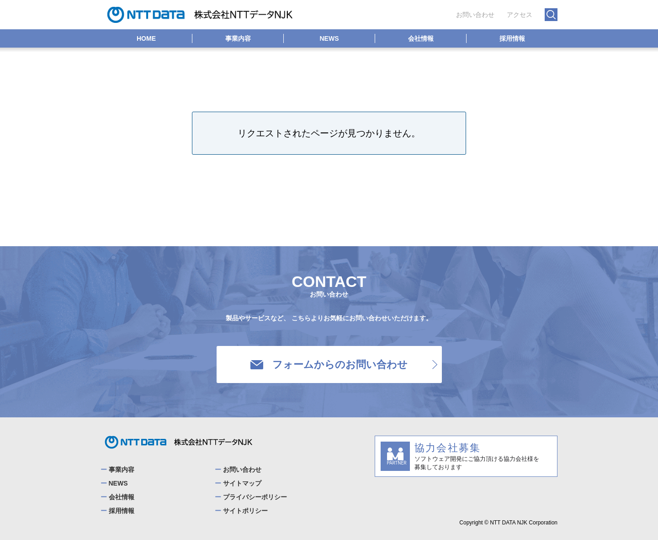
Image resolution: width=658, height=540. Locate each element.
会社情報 (421, 38)
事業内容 (238, 38)
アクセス (519, 14)
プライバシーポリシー (255, 497)
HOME (146, 38)
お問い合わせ (475, 14)
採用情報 (512, 38)
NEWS (329, 38)
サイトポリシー (245, 510)
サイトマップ (242, 483)
